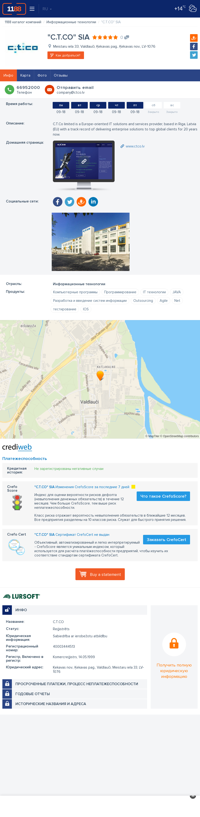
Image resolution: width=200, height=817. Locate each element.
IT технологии (154, 292)
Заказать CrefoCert (166, 539)
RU (47, 8)
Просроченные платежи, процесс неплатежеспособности (76, 684)
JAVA (176, 292)
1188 (14, 9)
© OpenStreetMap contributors (179, 436)
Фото (42, 75)
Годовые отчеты (32, 694)
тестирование (64, 309)
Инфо (8, 75)
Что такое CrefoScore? (163, 496)
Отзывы (61, 75)
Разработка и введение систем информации (90, 300)
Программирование (120, 292)
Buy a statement (105, 574)
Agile (164, 300)
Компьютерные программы (75, 292)
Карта (25, 75)
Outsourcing (143, 300)
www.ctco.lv (135, 146)
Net (177, 300)
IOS (86, 309)
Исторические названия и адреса (50, 704)
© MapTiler (152, 436)
